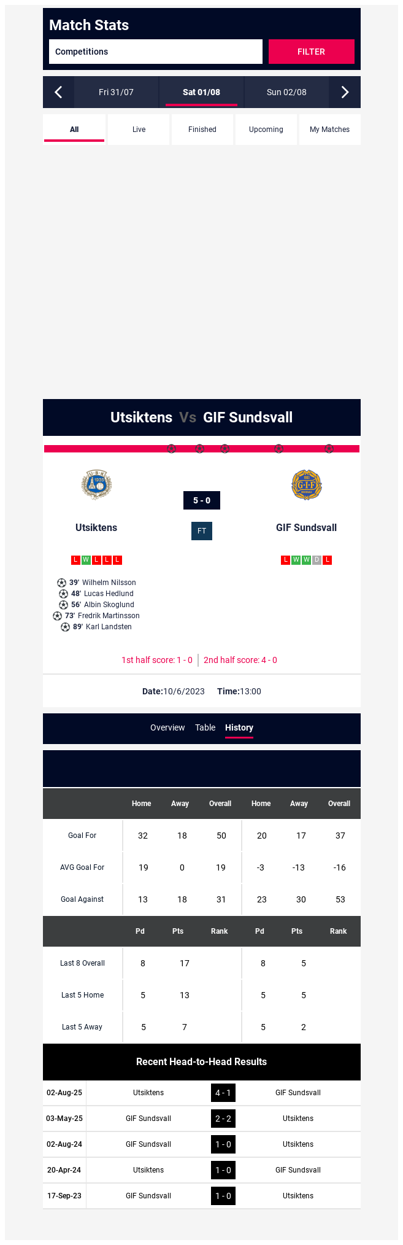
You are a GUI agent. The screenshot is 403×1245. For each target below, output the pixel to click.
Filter (311, 51)
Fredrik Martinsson (96, 615)
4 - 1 (223, 1093)
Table (205, 727)
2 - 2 (223, 1118)
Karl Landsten (96, 626)
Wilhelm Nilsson (96, 582)
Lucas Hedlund (96, 593)
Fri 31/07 (116, 92)
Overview (167, 727)
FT (202, 531)
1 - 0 (223, 1144)
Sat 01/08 (201, 92)
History (239, 727)
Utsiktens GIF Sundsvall (201, 417)
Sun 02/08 (287, 92)
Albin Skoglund (96, 604)
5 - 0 (201, 500)
